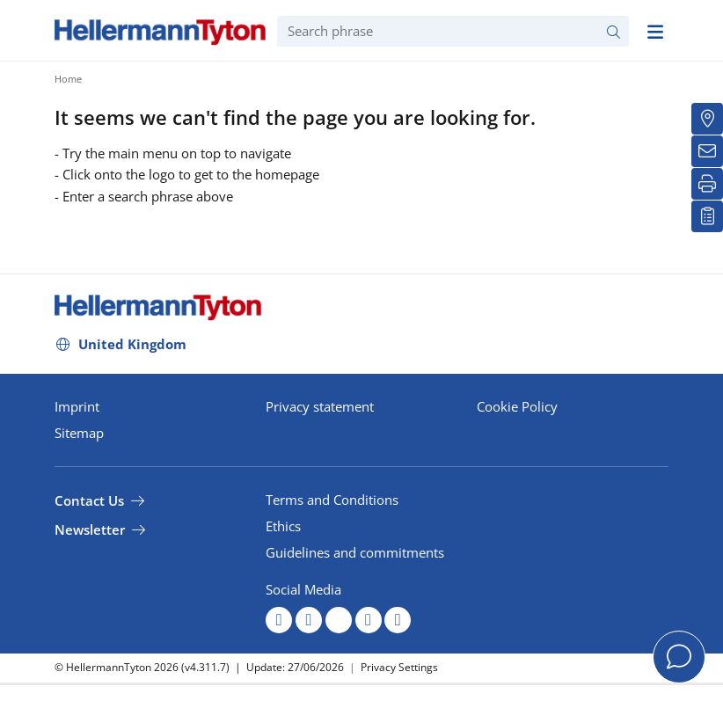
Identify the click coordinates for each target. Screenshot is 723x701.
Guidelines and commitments (355, 552)
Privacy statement (320, 406)
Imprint (77, 406)
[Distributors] (707, 119)
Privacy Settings (399, 667)
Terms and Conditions (332, 499)
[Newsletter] (707, 151)
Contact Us (89, 500)
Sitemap (79, 433)
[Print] (707, 184)
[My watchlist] (707, 216)
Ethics (283, 526)
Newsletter (90, 529)
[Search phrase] (453, 31)
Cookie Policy (517, 406)
